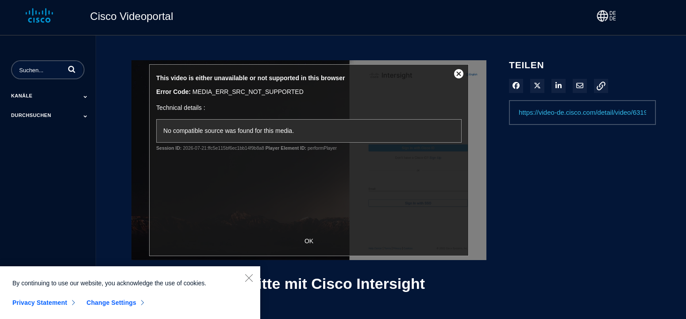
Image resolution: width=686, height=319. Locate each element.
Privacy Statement (39, 305)
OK (308, 241)
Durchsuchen (31, 115)
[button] (72, 69)
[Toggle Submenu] (85, 96)
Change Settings (111, 305)
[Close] (248, 280)
